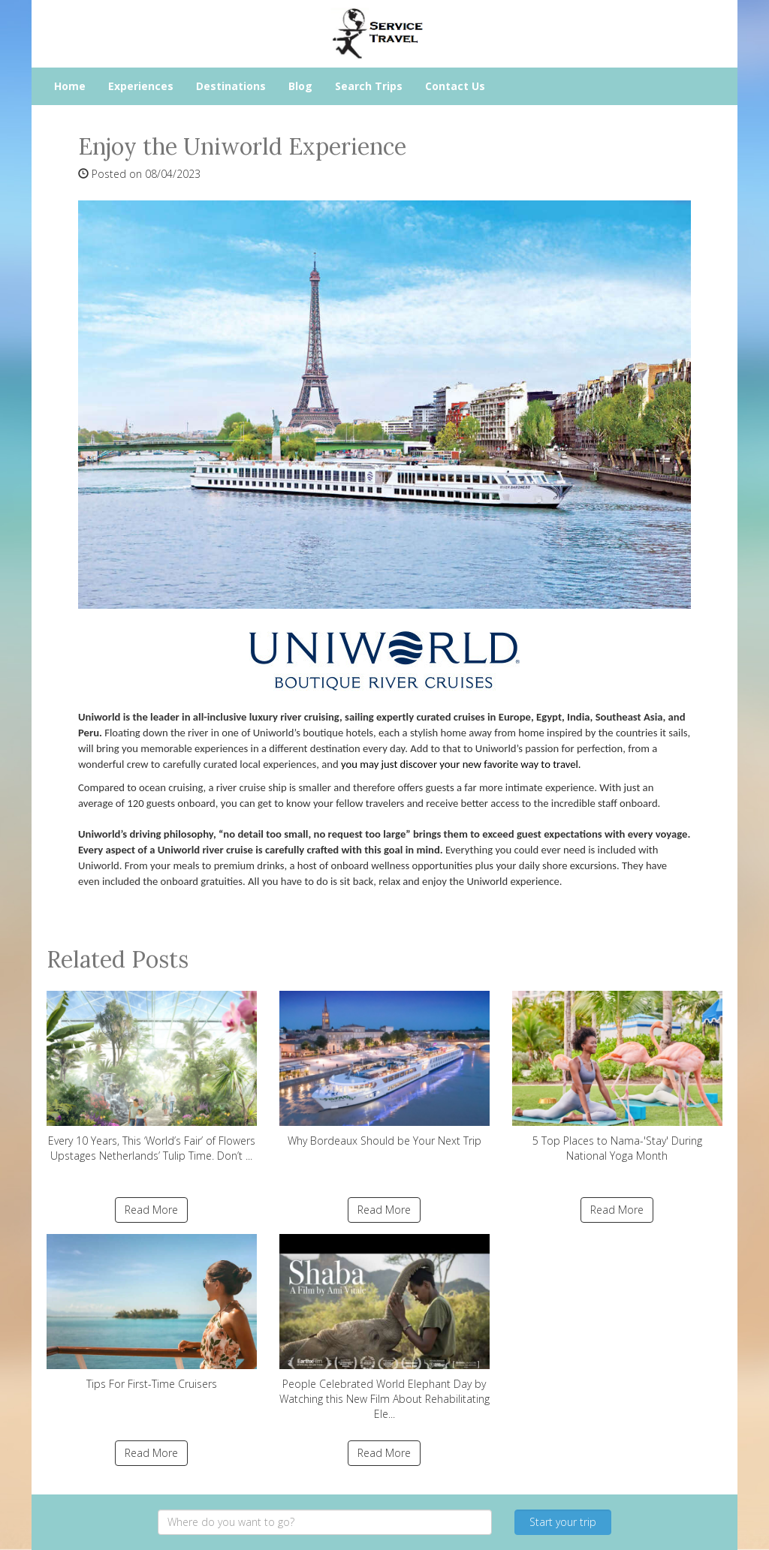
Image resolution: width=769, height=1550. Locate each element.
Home (70, 86)
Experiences (140, 86)
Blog (300, 86)
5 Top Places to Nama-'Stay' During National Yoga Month (617, 1077)
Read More (151, 1209)
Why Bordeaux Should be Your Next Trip (384, 1069)
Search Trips (369, 86)
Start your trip (562, 1522)
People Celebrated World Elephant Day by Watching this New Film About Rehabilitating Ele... (384, 1327)
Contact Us (455, 86)
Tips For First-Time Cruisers (152, 1312)
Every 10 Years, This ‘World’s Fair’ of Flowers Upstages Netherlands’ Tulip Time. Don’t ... (152, 1077)
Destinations (231, 86)
